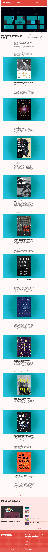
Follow (37, 2)
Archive (26, 544)
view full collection (39, 528)
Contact (26, 541)
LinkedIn (21, 495)
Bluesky (17, 495)
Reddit (26, 495)
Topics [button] (17, 2)
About (26, 542)
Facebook (12, 495)
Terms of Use (3, 550)
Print (4, 495)
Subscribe (26, 539)
